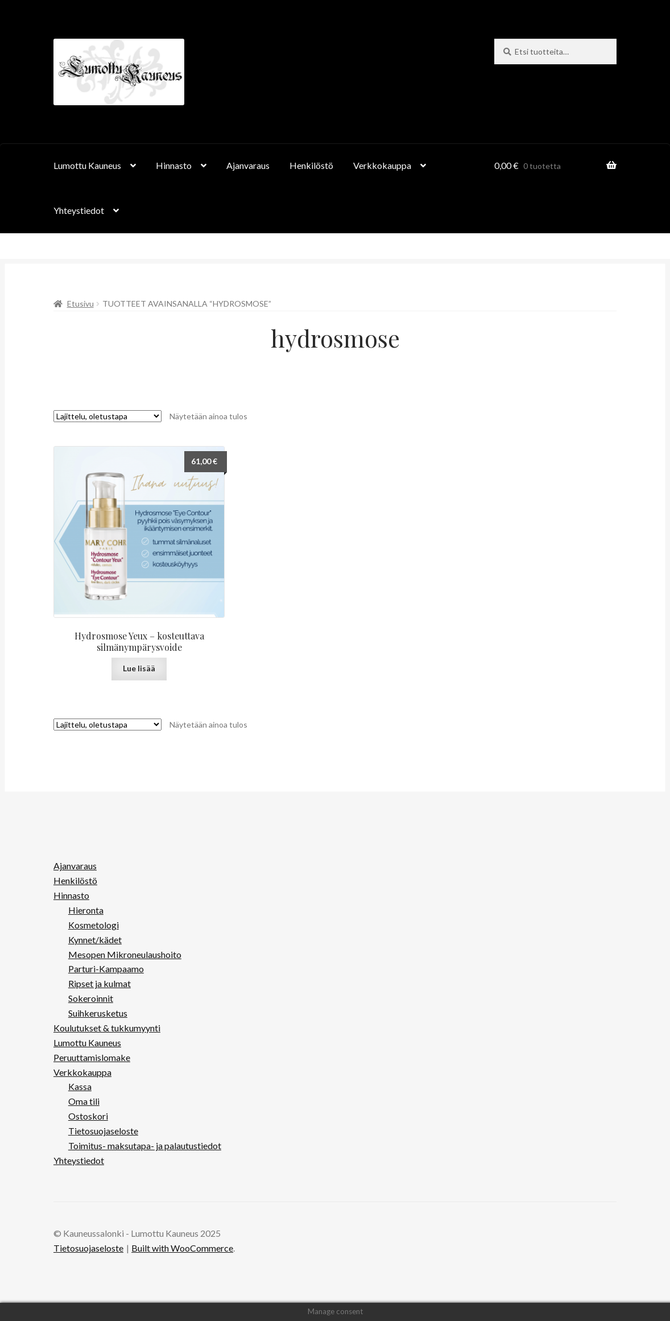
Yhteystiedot (78, 210)
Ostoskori (88, 1116)
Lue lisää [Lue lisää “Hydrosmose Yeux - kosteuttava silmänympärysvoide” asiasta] (139, 668)
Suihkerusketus (97, 1013)
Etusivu (80, 303)
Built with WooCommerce (182, 1247)
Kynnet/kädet (95, 939)
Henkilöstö (311, 165)
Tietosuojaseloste (103, 1130)
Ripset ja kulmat (99, 983)
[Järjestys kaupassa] (107, 416)
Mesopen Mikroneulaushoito (124, 954)
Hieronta (86, 910)
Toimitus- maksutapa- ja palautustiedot (144, 1145)
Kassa (80, 1086)
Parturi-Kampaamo (106, 968)
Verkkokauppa (382, 165)
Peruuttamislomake (91, 1057)
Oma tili (84, 1101)
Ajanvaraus (248, 165)
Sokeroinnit (90, 998)
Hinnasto (174, 165)
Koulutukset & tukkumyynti (106, 1027)
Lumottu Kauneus (87, 165)
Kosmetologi (93, 924)
